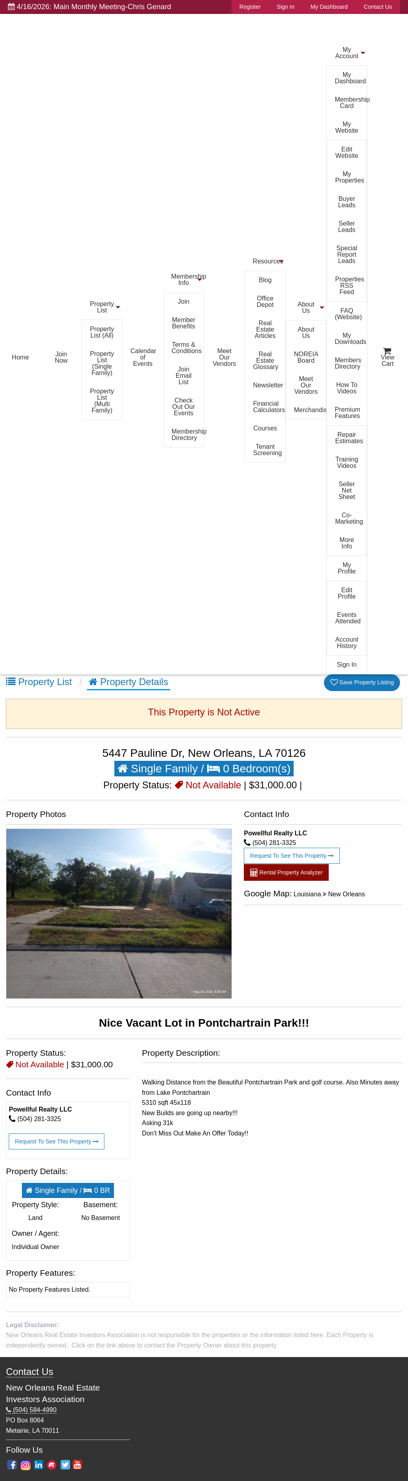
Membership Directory (188, 434)
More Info (346, 543)
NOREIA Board (306, 357)
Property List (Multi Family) (102, 401)
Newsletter (268, 385)
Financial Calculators (269, 406)
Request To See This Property (291, 855)
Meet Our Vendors (224, 357)
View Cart (387, 357)
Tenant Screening (267, 449)
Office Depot (265, 301)
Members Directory (348, 363)
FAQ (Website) (348, 313)
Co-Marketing (349, 518)
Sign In (285, 7)
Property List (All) (102, 332)
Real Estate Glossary (265, 360)
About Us (306, 307)
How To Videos (346, 388)
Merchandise (310, 410)
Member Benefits (183, 323)
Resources (268, 261)
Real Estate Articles (265, 329)
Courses (265, 428)
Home (20, 357)
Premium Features (347, 412)
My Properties (349, 177)
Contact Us (378, 7)
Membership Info (187, 279)
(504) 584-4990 (31, 1410)
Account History (346, 642)
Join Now (61, 357)
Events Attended (348, 618)
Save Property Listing (362, 682)
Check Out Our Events (183, 406)
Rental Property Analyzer (286, 872)
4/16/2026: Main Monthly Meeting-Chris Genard (89, 6)
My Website (347, 127)
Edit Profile (347, 593)
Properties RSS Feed (349, 285)
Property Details (128, 681)
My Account (346, 52)
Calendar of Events (143, 357)
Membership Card (351, 102)
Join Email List (184, 375)
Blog (265, 280)
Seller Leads (347, 226)
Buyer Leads (347, 201)
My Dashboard (329, 7)
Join (183, 301)
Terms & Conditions (187, 347)
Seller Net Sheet (346, 490)
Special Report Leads (346, 254)
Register (250, 7)
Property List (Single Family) (102, 363)
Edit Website (347, 152)
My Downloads (350, 338)
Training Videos (346, 462)
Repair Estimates (349, 437)
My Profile (347, 568)
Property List (102, 307)
